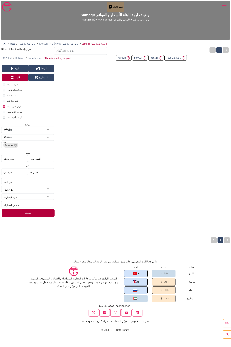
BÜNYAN (140, 58)
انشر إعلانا (116, 7)
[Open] (101, 51)
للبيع (15, 68)
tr (136, 273)
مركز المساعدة (119, 321)
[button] (10, 145)
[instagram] (115, 313)
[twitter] (94, 313)
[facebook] (104, 313)
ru (136, 290)
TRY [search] (227, 323)
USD (164, 298)
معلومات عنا (87, 321)
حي (5, 142)
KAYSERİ (124, 58)
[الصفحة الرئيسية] (4, 44)
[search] (227, 334)
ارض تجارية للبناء (176, 58)
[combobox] (80, 51)
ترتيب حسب (61, 47)
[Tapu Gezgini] (7, 7)
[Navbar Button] (224, 7)
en (136, 281)
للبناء (15, 77)
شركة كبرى (102, 321)
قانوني (134, 321)
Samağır (156, 58)
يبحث (28, 212)
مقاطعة (7, 126)
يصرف (6, 134)
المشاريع (41, 77)
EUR (163, 282)
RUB (164, 290)
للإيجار (41, 68)
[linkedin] (137, 313)
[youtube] (126, 313)
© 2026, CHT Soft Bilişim (115, 330)
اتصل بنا (146, 321)
